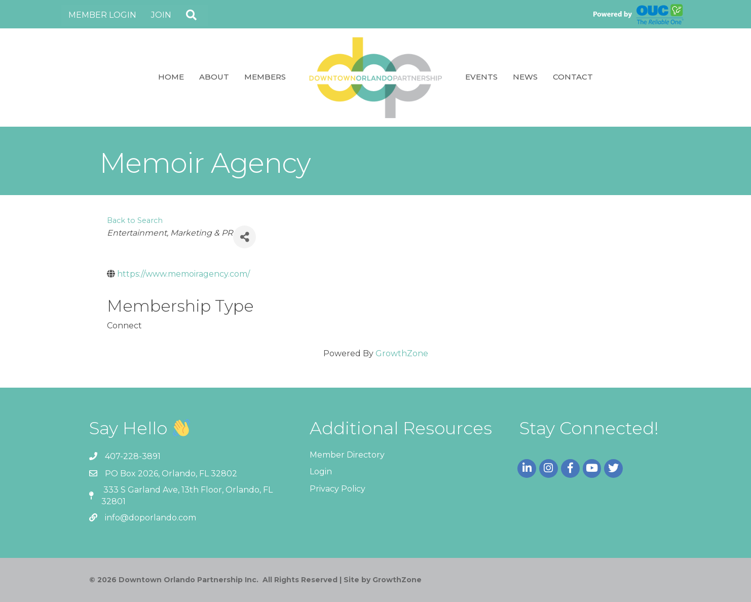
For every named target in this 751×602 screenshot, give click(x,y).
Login (321, 471)
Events (481, 77)
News (525, 77)
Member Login (102, 15)
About (214, 77)
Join (161, 15)
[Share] (244, 236)
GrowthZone (401, 353)
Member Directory (347, 455)
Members (265, 77)
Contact (573, 77)
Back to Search (135, 220)
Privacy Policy (337, 489)
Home (171, 77)
